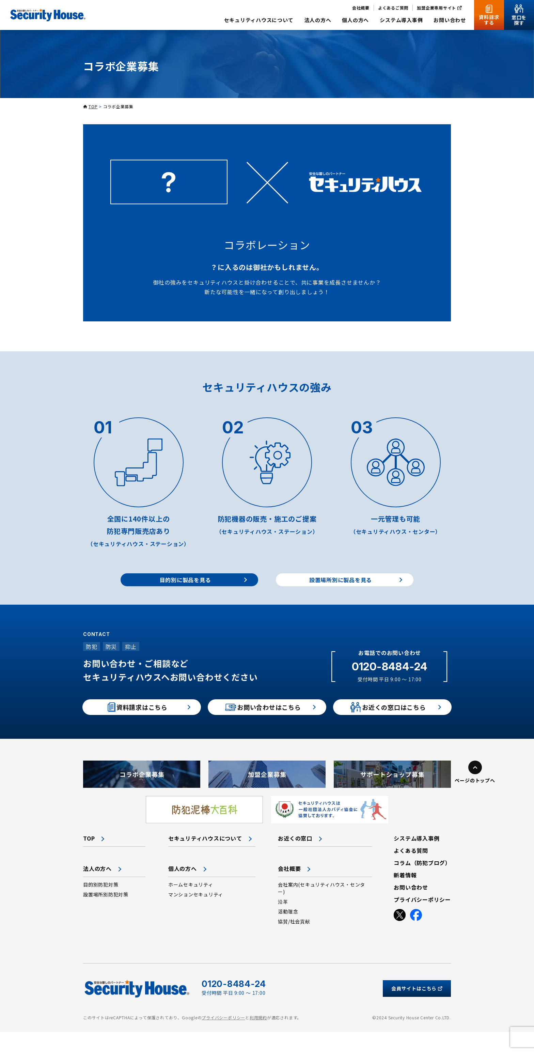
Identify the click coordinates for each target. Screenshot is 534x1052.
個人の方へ (182, 888)
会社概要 (289, 888)
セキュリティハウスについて (205, 858)
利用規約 (258, 1037)
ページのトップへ (475, 800)
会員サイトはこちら (416, 1008)
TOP (93, 106)
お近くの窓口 (295, 858)
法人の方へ (97, 888)
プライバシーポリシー (223, 1037)
